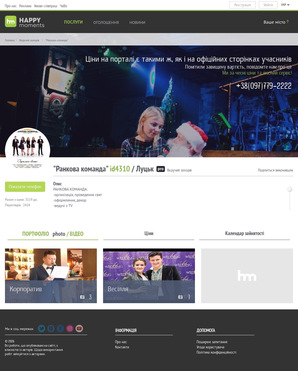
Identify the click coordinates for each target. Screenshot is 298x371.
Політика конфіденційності (216, 352)
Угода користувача (210, 347)
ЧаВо (63, 6)
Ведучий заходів (29, 40)
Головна (9, 40)
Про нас (11, 6)
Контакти (122, 347)
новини (138, 22)
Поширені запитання (212, 342)
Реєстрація (242, 5)
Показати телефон (25, 186)
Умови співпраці (45, 6)
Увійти (268, 5)
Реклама (25, 6)
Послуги (73, 22)
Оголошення (106, 22)
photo (59, 234)
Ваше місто (277, 22)
